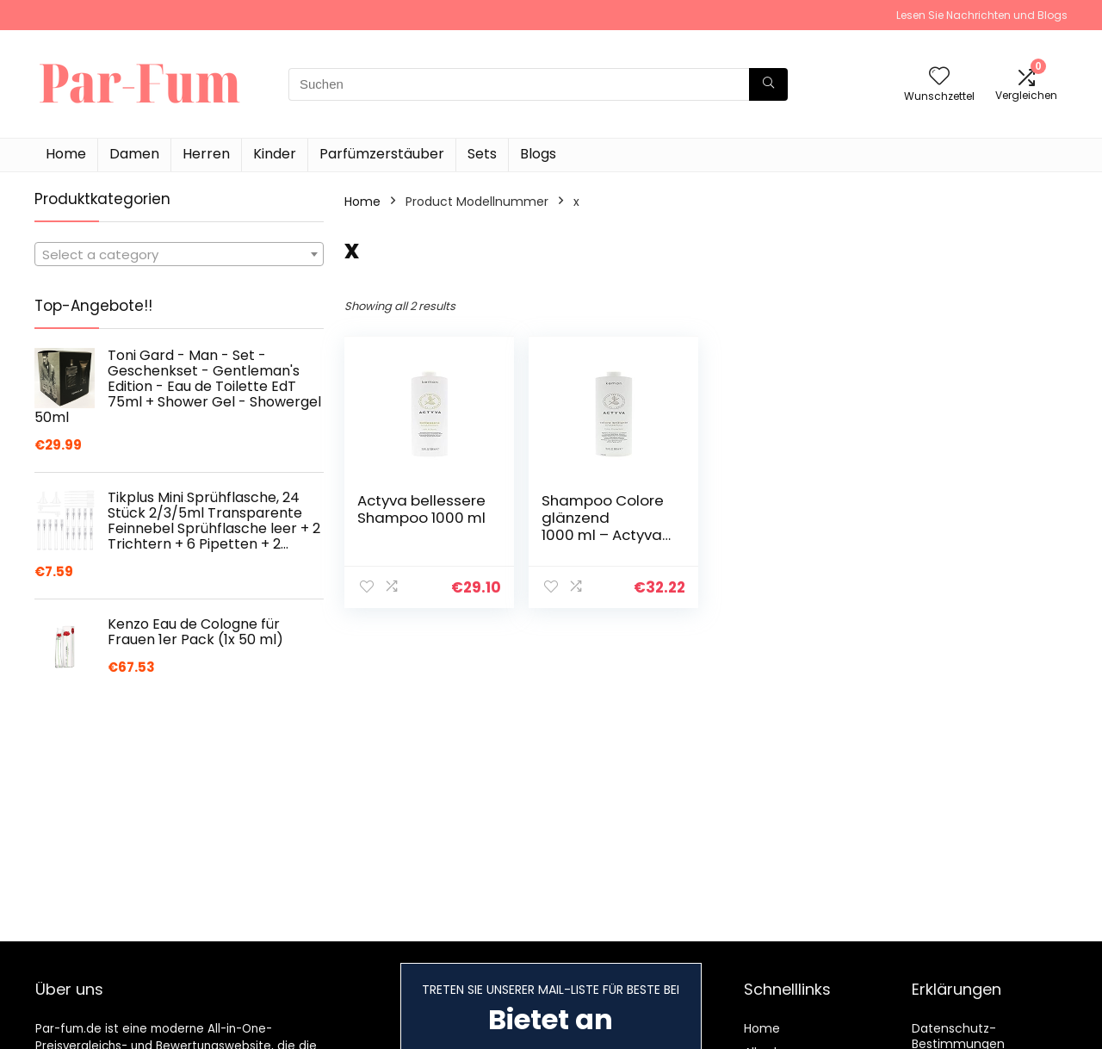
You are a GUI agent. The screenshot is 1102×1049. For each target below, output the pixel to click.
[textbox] (179, 255)
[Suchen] (768, 84)
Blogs (538, 154)
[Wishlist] (939, 77)
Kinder (274, 154)
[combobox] (179, 254)
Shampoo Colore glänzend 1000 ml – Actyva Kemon (603, 526)
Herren (206, 154)
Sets (482, 154)
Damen (134, 154)
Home (66, 154)
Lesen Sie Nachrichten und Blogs (982, 15)
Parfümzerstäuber (381, 154)
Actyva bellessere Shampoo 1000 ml (421, 509)
